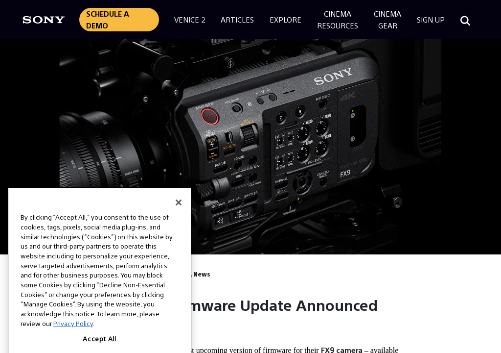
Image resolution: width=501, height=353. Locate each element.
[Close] (178, 212)
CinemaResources (337, 19)
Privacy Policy (73, 332)
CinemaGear (387, 19)
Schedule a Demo (107, 19)
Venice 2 (189, 19)
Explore (285, 19)
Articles (237, 19)
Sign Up (431, 19)
